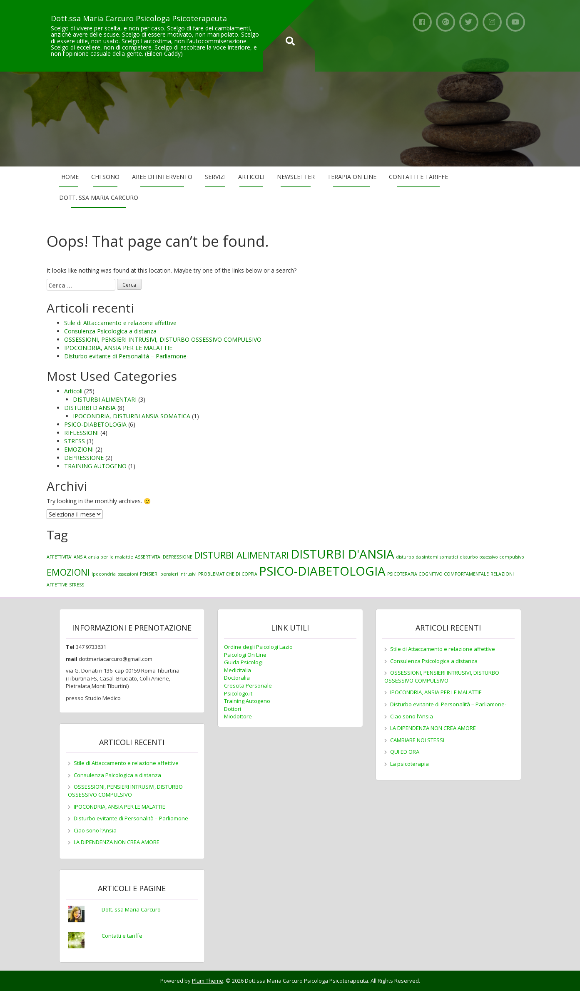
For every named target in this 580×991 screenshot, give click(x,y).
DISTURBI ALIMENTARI (105, 399)
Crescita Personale (248, 685)
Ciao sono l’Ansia (95, 830)
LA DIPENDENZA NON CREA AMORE (116, 842)
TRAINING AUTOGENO (95, 466)
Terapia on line (351, 177)
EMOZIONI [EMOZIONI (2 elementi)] (68, 572)
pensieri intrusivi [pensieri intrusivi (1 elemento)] (178, 574)
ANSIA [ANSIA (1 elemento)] (80, 557)
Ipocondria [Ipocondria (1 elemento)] (104, 574)
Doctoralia (237, 677)
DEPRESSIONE (84, 458)
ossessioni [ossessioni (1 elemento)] (127, 574)
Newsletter (296, 177)
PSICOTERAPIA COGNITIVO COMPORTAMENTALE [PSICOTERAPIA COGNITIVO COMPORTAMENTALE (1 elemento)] (438, 574)
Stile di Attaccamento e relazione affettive (120, 323)
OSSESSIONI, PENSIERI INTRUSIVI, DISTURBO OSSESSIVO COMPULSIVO (162, 339)
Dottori (232, 709)
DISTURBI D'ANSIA (90, 408)
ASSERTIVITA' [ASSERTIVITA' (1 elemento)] (148, 557)
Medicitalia (237, 670)
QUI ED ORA (404, 751)
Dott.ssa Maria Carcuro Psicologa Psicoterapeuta (139, 18)
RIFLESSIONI (81, 433)
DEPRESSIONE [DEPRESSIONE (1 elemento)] (177, 557)
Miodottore (238, 716)
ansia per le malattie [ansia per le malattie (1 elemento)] (110, 557)
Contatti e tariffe (418, 177)
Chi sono (105, 177)
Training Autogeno (247, 701)
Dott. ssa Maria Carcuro (98, 197)
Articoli (251, 177)
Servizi (215, 177)
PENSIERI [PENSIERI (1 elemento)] (149, 574)
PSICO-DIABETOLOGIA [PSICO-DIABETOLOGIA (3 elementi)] (322, 571)
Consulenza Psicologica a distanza (110, 331)
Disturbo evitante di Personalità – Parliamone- (126, 356)
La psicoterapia (409, 763)
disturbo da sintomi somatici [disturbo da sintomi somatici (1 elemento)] (427, 557)
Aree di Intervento (162, 177)
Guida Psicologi (243, 662)
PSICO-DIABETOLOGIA (95, 424)
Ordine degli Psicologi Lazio (258, 647)
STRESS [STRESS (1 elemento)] (76, 585)
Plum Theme (207, 980)
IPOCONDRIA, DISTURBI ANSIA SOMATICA (131, 416)
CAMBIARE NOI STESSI (417, 740)
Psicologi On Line (245, 654)
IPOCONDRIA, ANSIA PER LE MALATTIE (118, 348)
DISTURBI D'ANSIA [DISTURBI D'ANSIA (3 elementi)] (342, 554)
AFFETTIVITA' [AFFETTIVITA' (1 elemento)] (59, 557)
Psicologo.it (238, 693)
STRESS (74, 441)
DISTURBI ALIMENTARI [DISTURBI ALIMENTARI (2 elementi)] (241, 555)
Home (70, 177)
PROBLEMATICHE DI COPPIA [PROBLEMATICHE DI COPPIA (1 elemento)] (227, 574)
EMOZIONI (79, 449)
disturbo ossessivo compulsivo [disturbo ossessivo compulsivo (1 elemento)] (492, 557)
